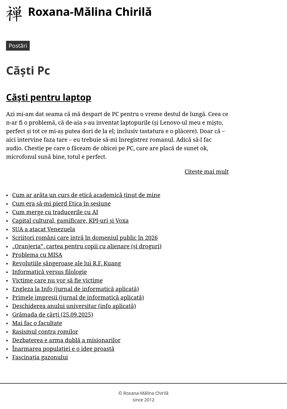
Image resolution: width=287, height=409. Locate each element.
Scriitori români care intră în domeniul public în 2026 (85, 237)
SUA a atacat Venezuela (43, 229)
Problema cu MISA (37, 254)
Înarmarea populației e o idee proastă (63, 348)
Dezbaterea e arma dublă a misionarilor (66, 340)
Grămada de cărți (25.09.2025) (52, 314)
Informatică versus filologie (49, 272)
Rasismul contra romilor (45, 331)
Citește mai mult (207, 171)
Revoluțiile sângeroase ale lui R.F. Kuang (66, 263)
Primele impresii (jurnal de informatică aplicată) (78, 297)
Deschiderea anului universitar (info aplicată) (74, 306)
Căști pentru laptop (48, 97)
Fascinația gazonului (40, 357)
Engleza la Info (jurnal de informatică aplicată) (75, 289)
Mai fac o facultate (37, 323)
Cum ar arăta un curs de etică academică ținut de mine (86, 195)
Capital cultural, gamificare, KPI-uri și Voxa (70, 220)
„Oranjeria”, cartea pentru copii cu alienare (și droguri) (86, 246)
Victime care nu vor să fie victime (57, 280)
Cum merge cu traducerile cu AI (55, 212)
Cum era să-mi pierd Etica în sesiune (61, 203)
